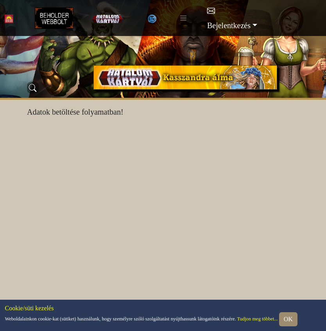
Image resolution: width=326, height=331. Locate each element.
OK (288, 319)
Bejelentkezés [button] (229, 25)
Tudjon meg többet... (257, 318)
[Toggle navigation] (183, 18)
